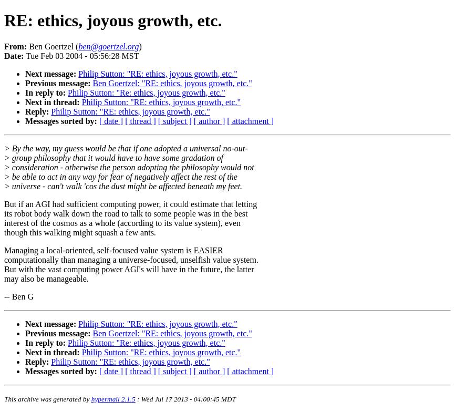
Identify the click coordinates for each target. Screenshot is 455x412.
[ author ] (209, 121)
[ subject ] (175, 121)
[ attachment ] (250, 121)
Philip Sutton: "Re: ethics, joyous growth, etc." (146, 92)
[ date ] (111, 121)
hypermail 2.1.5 (113, 399)
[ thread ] (140, 121)
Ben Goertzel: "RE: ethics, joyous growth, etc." (172, 83)
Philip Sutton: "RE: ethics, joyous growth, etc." (157, 73)
